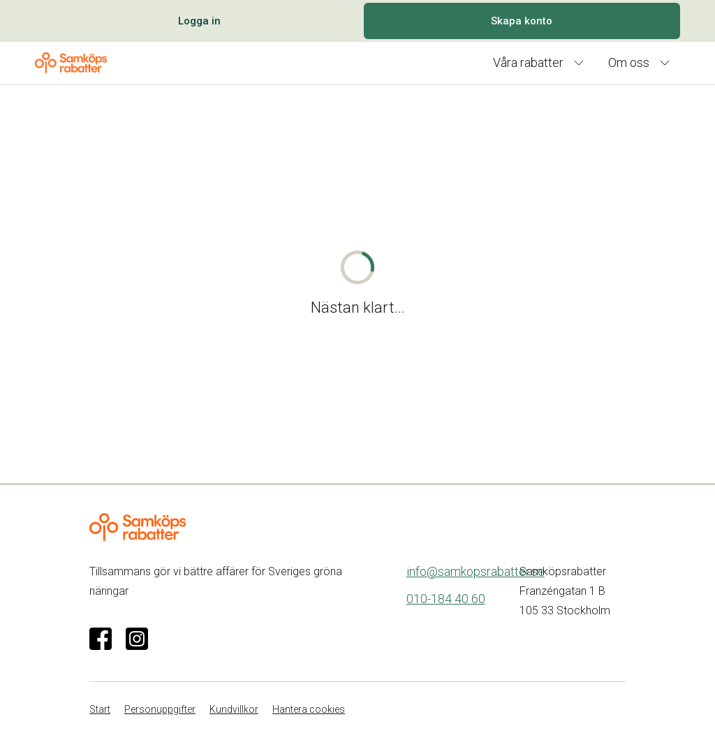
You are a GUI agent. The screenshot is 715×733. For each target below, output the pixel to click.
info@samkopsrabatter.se (475, 571)
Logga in (199, 21)
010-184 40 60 (445, 598)
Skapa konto (521, 21)
